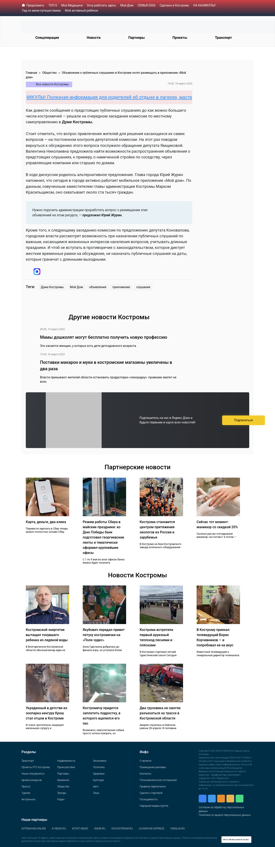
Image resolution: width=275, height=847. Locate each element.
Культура (98, 780)
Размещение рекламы (153, 767)
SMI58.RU (99, 828)
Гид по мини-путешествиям (41, 10)
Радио (60, 799)
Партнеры (136, 38)
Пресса (25, 786)
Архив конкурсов (31, 780)
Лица (96, 792)
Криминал (63, 780)
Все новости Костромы (52, 84)
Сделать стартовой (151, 792)
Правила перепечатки (153, 786)
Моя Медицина (72, 5)
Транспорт (223, 38)
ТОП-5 (53, 5)
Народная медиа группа (154, 805)
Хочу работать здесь (101, 5)
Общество (49, 72)
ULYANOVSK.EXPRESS (151, 828)
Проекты (180, 38)
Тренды (61, 792)
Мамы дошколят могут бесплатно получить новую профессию (103, 337)
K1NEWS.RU (59, 828)
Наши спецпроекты (32, 773)
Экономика (99, 760)
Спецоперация (47, 38)
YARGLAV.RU (177, 828)
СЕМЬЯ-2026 (146, 5)
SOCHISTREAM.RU (122, 828)
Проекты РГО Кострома (35, 767)
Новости (94, 38)
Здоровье (98, 773)
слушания (143, 287)
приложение (121, 287)
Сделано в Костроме (174, 5)
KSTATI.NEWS (80, 828)
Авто (96, 786)
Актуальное (28, 799)
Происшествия (66, 767)
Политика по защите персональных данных (225, 815)
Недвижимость (66, 760)
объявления (97, 287)
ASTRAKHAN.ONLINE (33, 828)
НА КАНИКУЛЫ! (204, 5)
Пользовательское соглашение (158, 780)
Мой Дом (126, 5)
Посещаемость (149, 799)
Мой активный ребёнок (81, 10)
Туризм (25, 792)
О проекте (145, 760)
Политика (99, 767)
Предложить (35, 5)
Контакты (145, 773)
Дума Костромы (52, 287)
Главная (31, 72)
